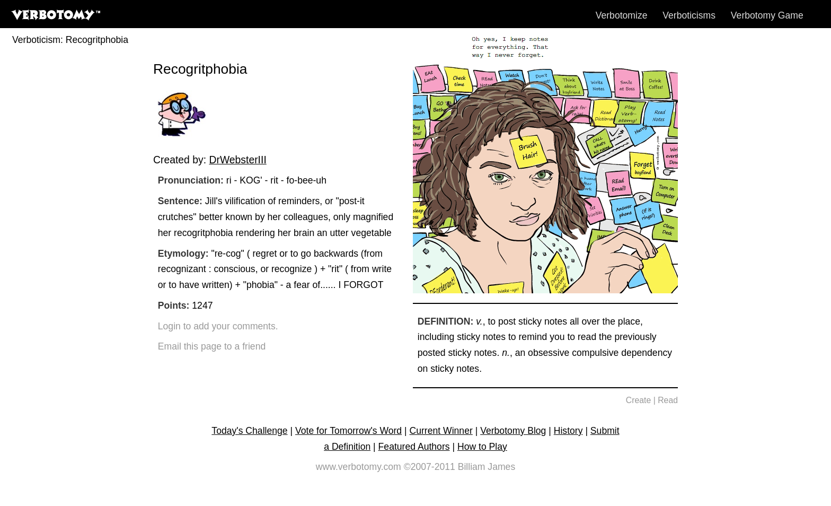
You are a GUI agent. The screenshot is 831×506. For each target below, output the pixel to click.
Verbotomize (622, 15)
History (568, 430)
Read (668, 400)
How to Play (482, 446)
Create (638, 400)
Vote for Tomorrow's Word (348, 430)
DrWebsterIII (237, 159)
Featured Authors (414, 446)
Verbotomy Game (767, 15)
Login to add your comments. (218, 326)
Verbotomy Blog (513, 430)
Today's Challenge (249, 430)
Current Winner (441, 430)
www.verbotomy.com (358, 466)
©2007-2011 (429, 466)
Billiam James (487, 466)
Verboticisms (688, 15)
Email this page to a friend (212, 346)
